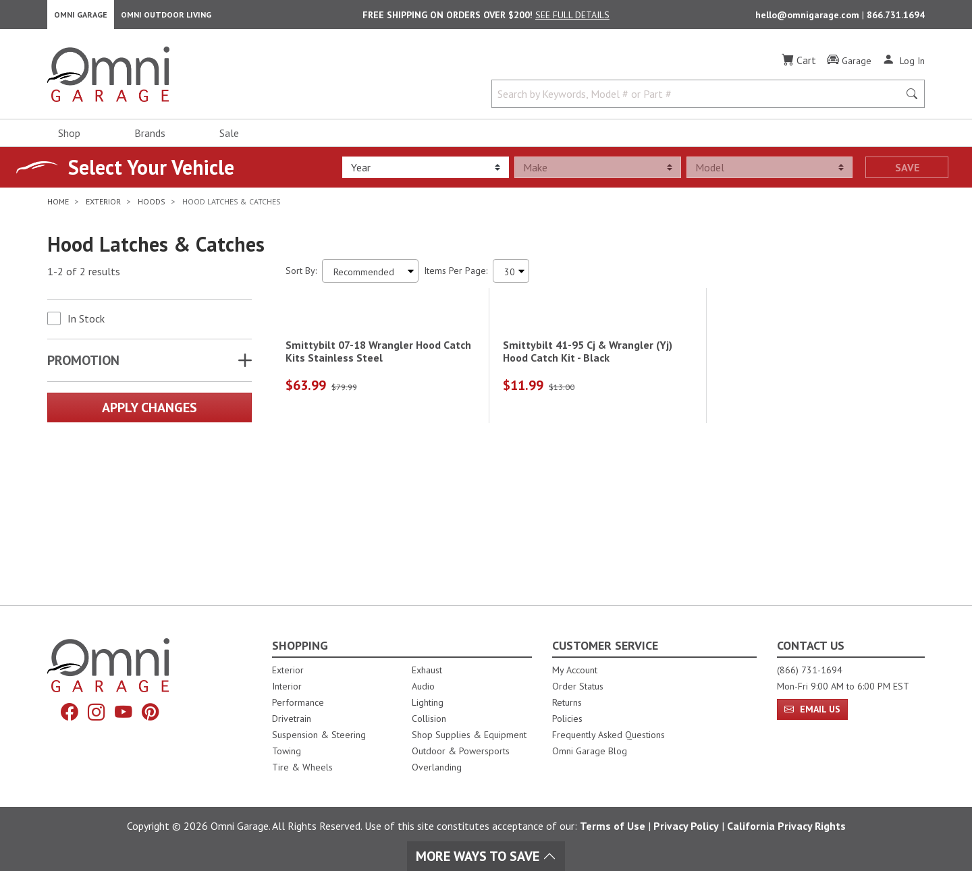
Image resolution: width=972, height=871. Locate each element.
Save (907, 173)
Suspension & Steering (319, 735)
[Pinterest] (154, 713)
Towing (286, 751)
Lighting (427, 702)
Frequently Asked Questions (608, 735)
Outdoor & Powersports (461, 751)
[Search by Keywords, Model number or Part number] (699, 99)
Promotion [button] (83, 366)
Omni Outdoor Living (166, 17)
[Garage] (849, 67)
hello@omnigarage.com (808, 17)
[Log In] (903, 66)
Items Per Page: (455, 277)
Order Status (577, 686)
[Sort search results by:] (370, 277)
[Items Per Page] (511, 277)
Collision (429, 718)
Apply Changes (149, 413)
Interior (287, 686)
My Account (574, 670)
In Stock (86, 324)
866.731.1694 (896, 17)
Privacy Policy (686, 826)
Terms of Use (612, 826)
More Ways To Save (486, 856)
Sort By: (301, 277)
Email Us (812, 709)
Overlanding (437, 767)
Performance (298, 702)
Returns (567, 702)
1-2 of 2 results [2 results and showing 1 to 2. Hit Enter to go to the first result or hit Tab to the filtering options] (83, 277)
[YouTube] (125, 713)
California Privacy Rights (786, 826)
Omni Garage (80, 17)
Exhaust (427, 670)
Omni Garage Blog (589, 751)
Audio (423, 686)
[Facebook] (65, 713)
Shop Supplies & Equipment (469, 735)
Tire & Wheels (302, 767)
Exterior (288, 670)
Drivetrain (291, 718)
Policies (567, 718)
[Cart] (799, 66)
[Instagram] (95, 713)
